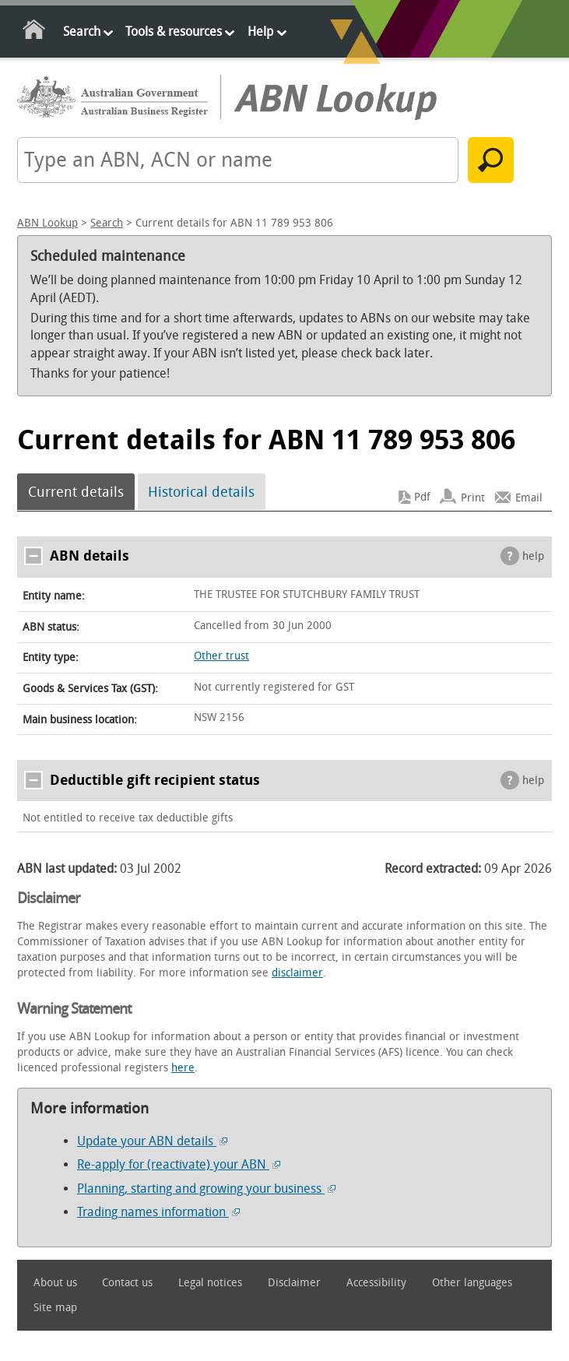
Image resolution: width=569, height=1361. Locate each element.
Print (473, 497)
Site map (55, 1307)
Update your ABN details (152, 1141)
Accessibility (376, 1282)
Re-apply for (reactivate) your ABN (178, 1164)
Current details (76, 492)
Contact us (127, 1282)
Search (81, 31)
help (533, 556)
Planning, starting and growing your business (206, 1188)
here (183, 1067)
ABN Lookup (47, 223)
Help (260, 31)
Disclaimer (294, 1282)
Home (34, 32)
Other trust (221, 656)
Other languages (472, 1282)
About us (55, 1282)
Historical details (201, 492)
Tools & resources (173, 31)
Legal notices (210, 1282)
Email (529, 497)
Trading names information (158, 1212)
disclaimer (297, 972)
